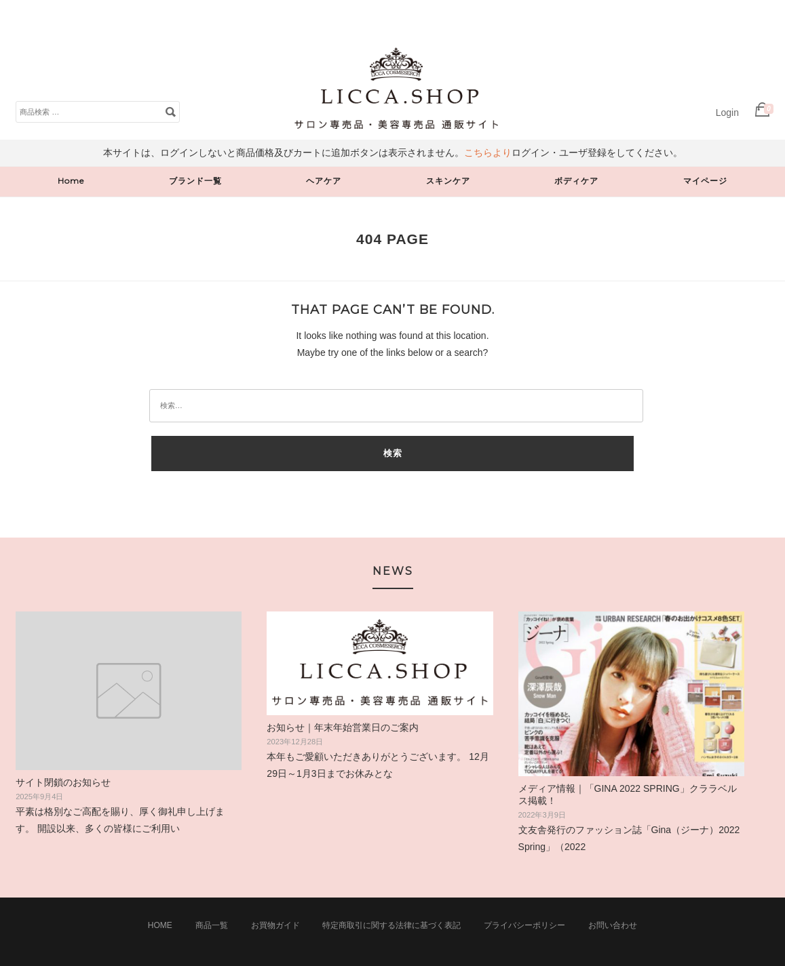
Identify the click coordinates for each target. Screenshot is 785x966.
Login (727, 112)
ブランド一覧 (195, 181)
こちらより (488, 152)
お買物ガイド (275, 925)
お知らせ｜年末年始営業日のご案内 (343, 727)
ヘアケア (323, 181)
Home (71, 181)
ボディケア (576, 181)
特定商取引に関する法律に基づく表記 (391, 925)
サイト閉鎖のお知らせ (63, 782)
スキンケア (448, 181)
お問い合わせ (612, 925)
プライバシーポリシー (524, 925)
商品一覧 (211, 925)
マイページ (705, 181)
